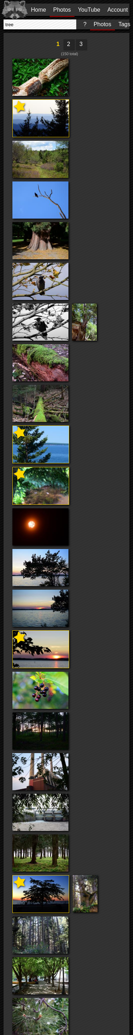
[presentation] (40, 24)
